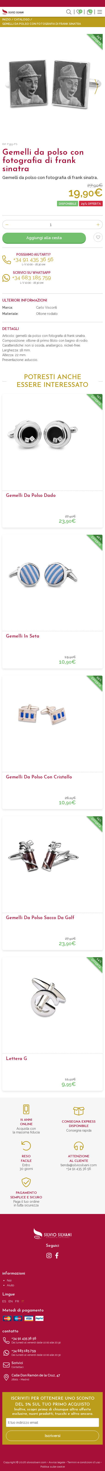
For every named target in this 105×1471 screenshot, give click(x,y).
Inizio (6, 19)
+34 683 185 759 (52, 1353)
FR (17, 1301)
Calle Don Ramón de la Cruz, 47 (52, 1377)
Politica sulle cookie (52, 1466)
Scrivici (52, 1365)
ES (4, 1301)
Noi (9, 1280)
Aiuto (10, 1285)
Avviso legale (57, 1462)
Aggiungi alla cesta (44, 238)
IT (23, 1301)
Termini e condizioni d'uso (83, 1462)
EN (11, 1301)
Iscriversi (52, 1436)
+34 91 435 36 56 (52, 1341)
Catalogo (22, 19)
